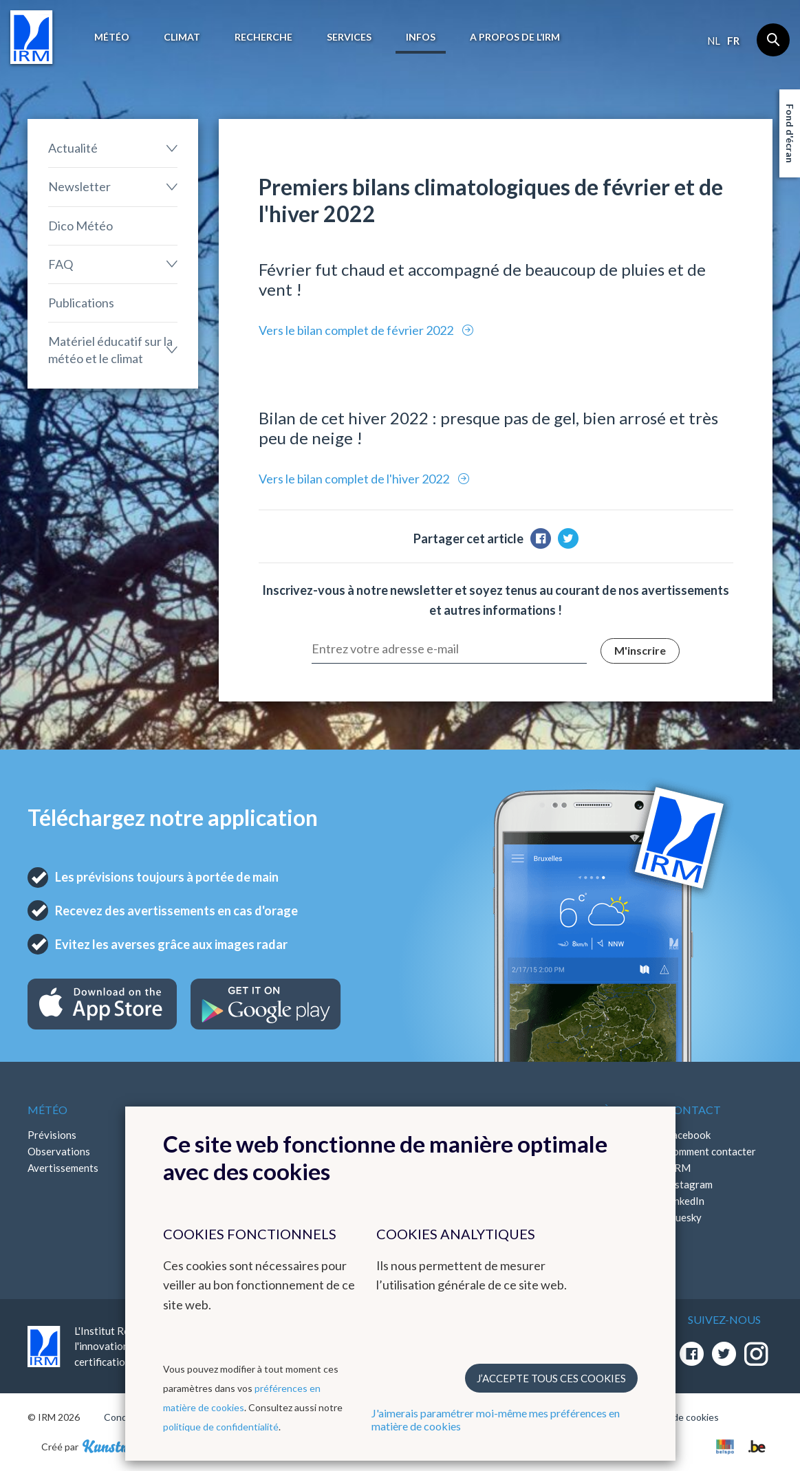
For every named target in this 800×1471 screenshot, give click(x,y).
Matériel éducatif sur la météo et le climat (110, 350)
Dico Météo (80, 225)
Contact (693, 1109)
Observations (59, 1151)
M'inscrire (640, 650)
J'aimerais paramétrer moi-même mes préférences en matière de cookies (495, 1419)
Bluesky (684, 1217)
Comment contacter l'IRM (711, 1159)
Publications (81, 302)
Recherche (263, 37)
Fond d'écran (790, 133)
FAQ (60, 264)
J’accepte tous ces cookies (551, 1378)
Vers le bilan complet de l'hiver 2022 (355, 478)
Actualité (73, 147)
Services (349, 37)
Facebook (688, 1135)
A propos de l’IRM (515, 37)
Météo (111, 37)
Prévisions (52, 1135)
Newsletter (79, 186)
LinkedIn (685, 1201)
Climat (182, 37)
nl (713, 40)
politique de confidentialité (221, 1426)
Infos (420, 37)
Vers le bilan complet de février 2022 (357, 330)
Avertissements (63, 1168)
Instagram (689, 1184)
